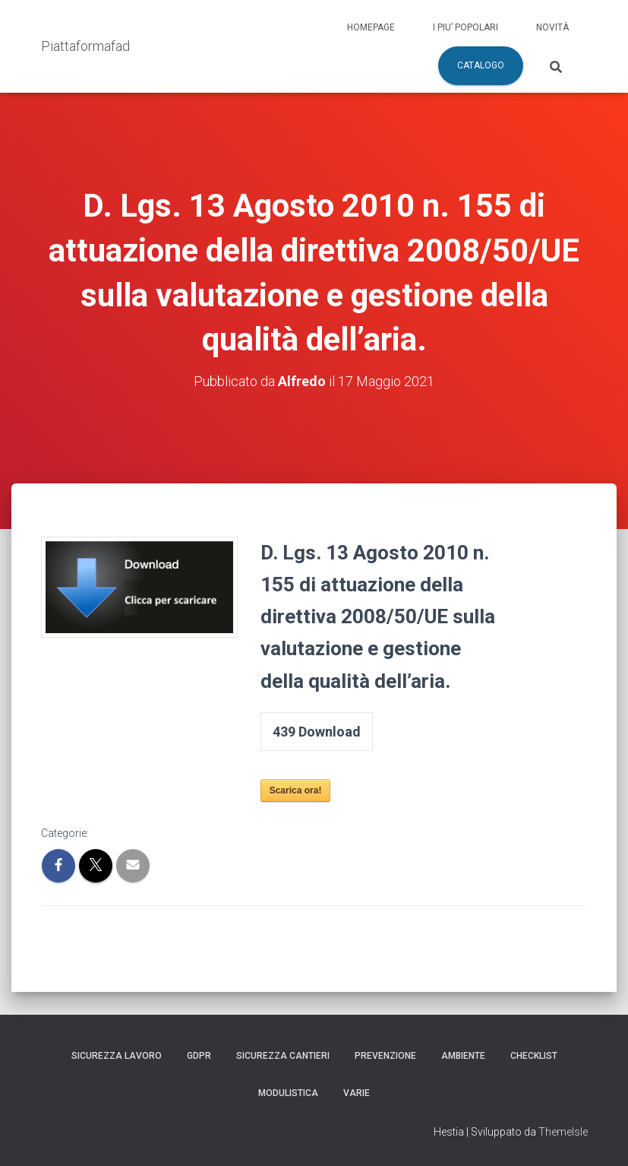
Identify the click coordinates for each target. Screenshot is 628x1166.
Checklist (533, 1055)
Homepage (371, 27)
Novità (552, 27)
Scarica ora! (296, 790)
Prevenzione (385, 1055)
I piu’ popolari (465, 27)
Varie (356, 1093)
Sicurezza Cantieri (283, 1055)
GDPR (199, 1055)
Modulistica (288, 1093)
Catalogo (480, 65)
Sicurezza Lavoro (116, 1055)
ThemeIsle (563, 1132)
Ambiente (463, 1055)
